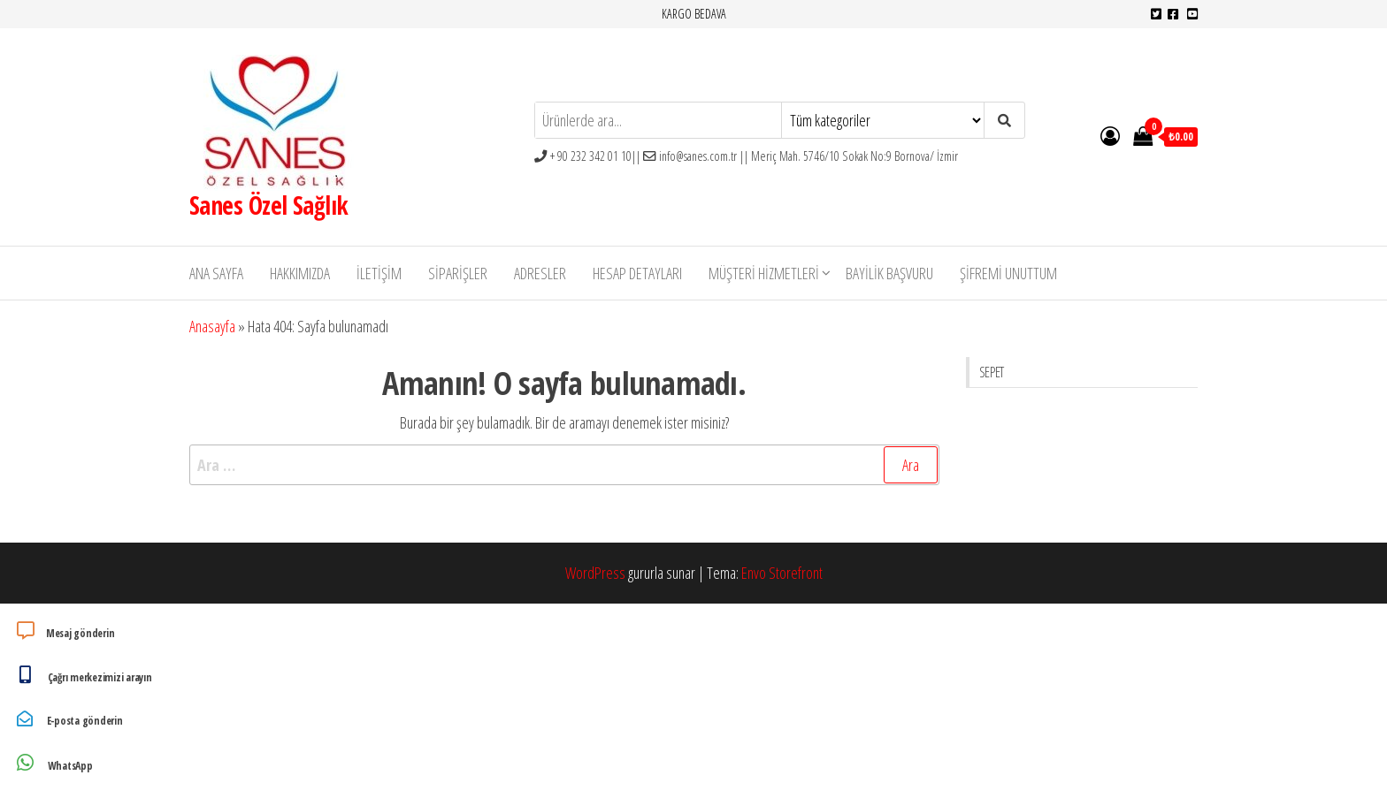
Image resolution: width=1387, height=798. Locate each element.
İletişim (379, 273)
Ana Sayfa (216, 273)
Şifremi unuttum (1008, 273)
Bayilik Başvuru (889, 273)
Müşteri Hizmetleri (764, 273)
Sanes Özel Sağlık (268, 205)
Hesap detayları (637, 273)
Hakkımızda (300, 273)
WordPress (595, 572)
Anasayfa (212, 326)
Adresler (540, 273)
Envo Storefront (782, 572)
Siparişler (457, 273)
